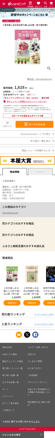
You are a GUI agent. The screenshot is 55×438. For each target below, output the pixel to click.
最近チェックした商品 (12, 361)
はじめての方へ (35, 368)
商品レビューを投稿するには (36, 150)
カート (5, 389)
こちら (36, 421)
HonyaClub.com (10, 212)
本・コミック (23, 9)
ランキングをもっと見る (44, 314)
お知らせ (32, 354)
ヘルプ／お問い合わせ (38, 347)
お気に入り (7, 126)
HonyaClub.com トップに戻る (35, 134)
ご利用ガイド (8, 410)
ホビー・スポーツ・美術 (43, 9)
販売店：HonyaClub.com (39, 78)
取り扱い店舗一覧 (10, 375)
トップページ (7, 9)
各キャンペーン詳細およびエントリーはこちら (27, 101)
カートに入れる (34, 124)
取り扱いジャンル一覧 (12, 368)
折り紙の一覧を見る (40, 141)
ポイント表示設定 (10, 403)
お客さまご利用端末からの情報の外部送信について (39, 392)
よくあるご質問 (35, 361)
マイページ (7, 396)
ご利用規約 (33, 375)
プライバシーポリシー (38, 382)
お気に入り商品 (9, 354)
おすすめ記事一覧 (10, 382)
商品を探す (7, 347)
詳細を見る (12, 302)
